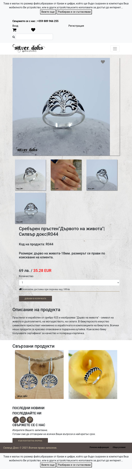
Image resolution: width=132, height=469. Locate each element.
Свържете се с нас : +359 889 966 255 (36, 21)
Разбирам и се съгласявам (74, 11)
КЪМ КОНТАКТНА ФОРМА (30, 441)
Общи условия (119, 447)
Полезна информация (99, 447)
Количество (26, 276)
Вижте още (48, 11)
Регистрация (76, 25)
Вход (15, 25)
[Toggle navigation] (114, 48)
